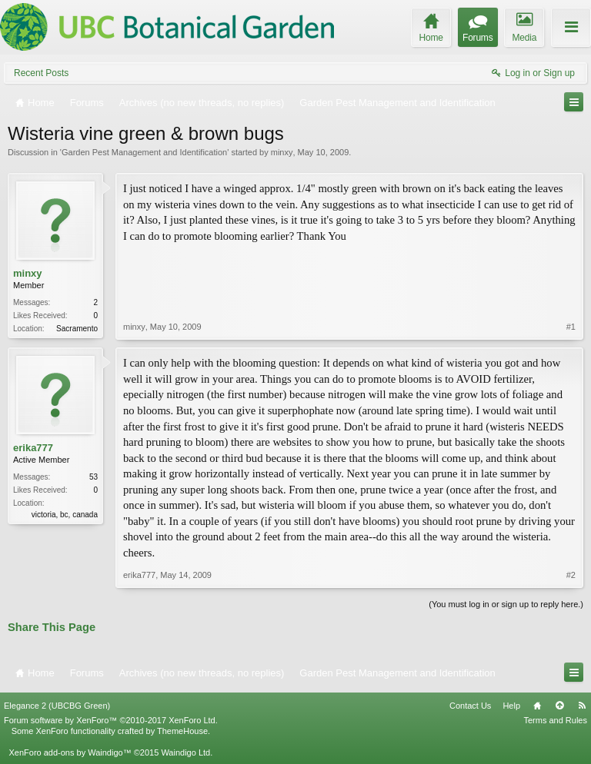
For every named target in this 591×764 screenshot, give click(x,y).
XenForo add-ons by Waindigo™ (69, 752)
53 (93, 477)
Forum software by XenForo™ (111, 720)
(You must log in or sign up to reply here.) (506, 604)
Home (537, 705)
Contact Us (470, 705)
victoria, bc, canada (65, 514)
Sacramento (77, 328)
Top (559, 705)
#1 (571, 326)
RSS (581, 705)
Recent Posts (41, 73)
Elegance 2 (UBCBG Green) (57, 705)
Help (511, 705)
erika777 (33, 447)
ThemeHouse (182, 731)
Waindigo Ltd (185, 752)
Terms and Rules (555, 720)
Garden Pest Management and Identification (144, 152)
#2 (571, 575)
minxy (282, 152)
